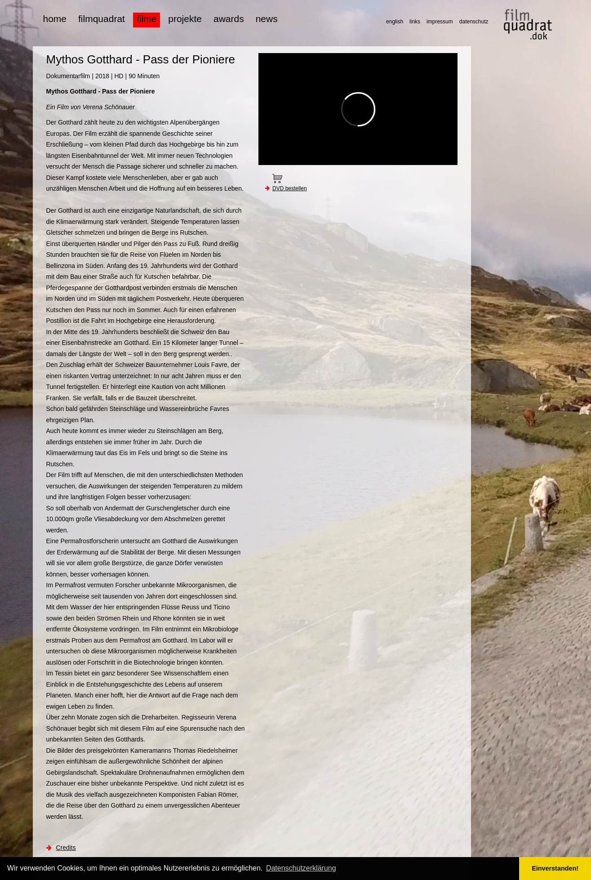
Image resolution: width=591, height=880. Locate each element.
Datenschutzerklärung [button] (301, 868)
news (267, 18)
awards (228, 18)
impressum (440, 21)
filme (146, 18)
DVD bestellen (289, 188)
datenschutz (474, 21)
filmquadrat (101, 18)
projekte (185, 18)
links (414, 21)
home (55, 18)
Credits (66, 847)
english (394, 21)
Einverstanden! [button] (555, 868)
